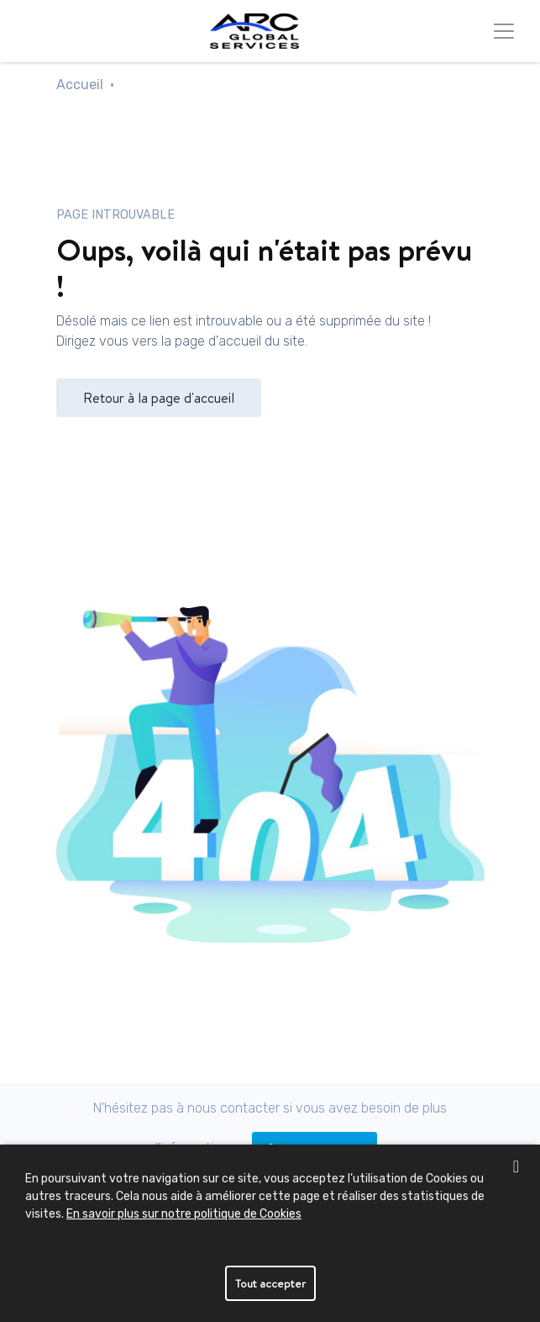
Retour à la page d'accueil (158, 398)
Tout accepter (270, 1283)
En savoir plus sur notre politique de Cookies (183, 1214)
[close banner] (516, 1166)
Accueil (79, 85)
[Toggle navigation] (504, 31)
